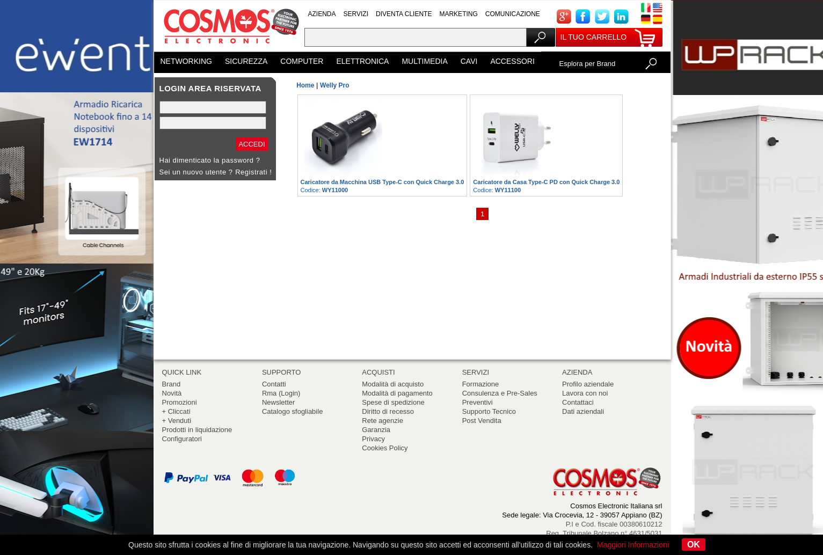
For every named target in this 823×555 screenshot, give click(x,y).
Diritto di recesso (388, 411)
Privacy (373, 439)
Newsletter (278, 402)
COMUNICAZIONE (512, 14)
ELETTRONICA (362, 61)
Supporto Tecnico (489, 411)
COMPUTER (301, 61)
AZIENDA (322, 14)
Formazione (480, 384)
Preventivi (477, 402)
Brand (171, 384)
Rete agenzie (382, 421)
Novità (172, 393)
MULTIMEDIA (424, 61)
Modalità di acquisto (393, 384)
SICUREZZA (246, 61)
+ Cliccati (176, 411)
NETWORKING (186, 61)
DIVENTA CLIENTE (404, 14)
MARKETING (458, 14)
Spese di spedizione (393, 402)
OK (693, 544)
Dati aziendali (583, 411)
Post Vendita (481, 421)
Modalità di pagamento (397, 393)
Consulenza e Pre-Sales (499, 393)
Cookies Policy (384, 448)
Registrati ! (253, 172)
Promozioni (179, 402)
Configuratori (182, 439)
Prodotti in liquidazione (197, 430)
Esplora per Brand (587, 64)
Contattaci (578, 402)
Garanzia (376, 430)
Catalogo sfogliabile (292, 411)
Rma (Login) (281, 393)
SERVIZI (356, 14)
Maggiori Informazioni (633, 545)
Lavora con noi (585, 393)
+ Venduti (177, 421)
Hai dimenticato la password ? (209, 160)
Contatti (274, 384)
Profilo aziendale (588, 384)
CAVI (469, 61)
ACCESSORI (512, 61)
